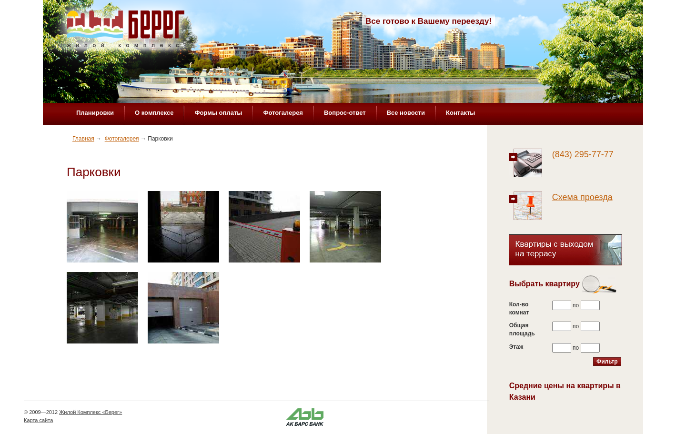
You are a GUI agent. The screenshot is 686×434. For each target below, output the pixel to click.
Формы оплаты (218, 112)
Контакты (460, 112)
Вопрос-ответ (345, 112)
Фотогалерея (283, 112)
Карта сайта (38, 420)
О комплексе (154, 112)
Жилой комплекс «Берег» (126, 32)
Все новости (406, 112)
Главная (83, 138)
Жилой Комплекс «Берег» (90, 412)
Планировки (95, 112)
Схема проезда (582, 197)
